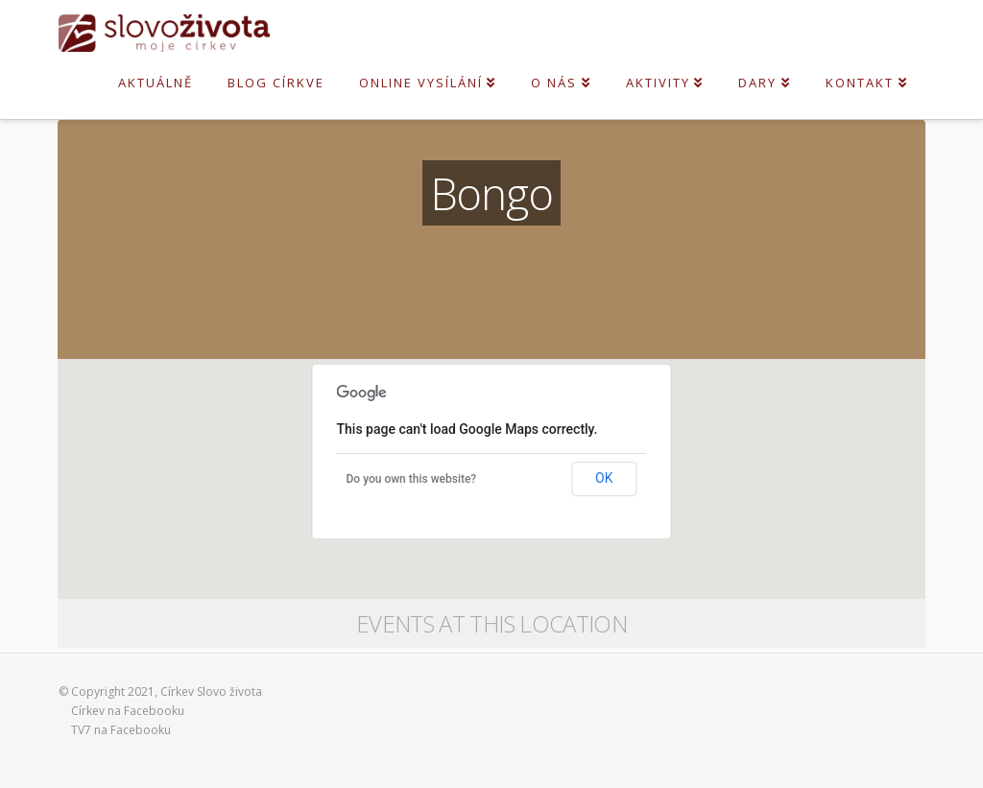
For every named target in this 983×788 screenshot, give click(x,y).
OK (603, 478)
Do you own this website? (412, 479)
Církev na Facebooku (127, 711)
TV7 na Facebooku (121, 730)
